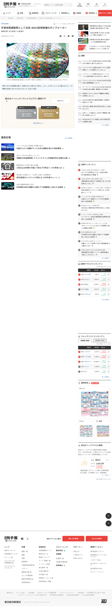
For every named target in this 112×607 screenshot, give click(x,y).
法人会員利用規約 (89, 595)
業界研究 (64, 13)
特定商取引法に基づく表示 (97, 592)
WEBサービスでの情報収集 (46, 592)
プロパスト (88, 294)
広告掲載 (31, 592)
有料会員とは (37, 122)
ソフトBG (88, 357)
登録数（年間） (100, 340)
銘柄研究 (34, 13)
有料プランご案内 (105, 13)
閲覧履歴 (79, 5)
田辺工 (87, 284)
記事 (20, 13)
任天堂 (87, 289)
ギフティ (87, 279)
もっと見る (68, 137)
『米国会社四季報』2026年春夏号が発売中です (26, 4)
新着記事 (10, 18)
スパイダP (88, 274)
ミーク (87, 366)
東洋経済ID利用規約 (57, 595)
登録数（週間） (85, 340)
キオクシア (88, 361)
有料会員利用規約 (73, 595)
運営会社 (9, 592)
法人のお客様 (98, 538)
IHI (85, 371)
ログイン (105, 5)
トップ (6, 13)
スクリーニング (49, 13)
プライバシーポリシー (67, 592)
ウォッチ (96, 5)
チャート (88, 5)
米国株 (77, 13)
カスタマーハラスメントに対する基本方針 (32, 595)
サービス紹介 (19, 592)
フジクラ (87, 352)
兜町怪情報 (19, 18)
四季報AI (91, 13)
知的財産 (81, 592)
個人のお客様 (76, 538)
